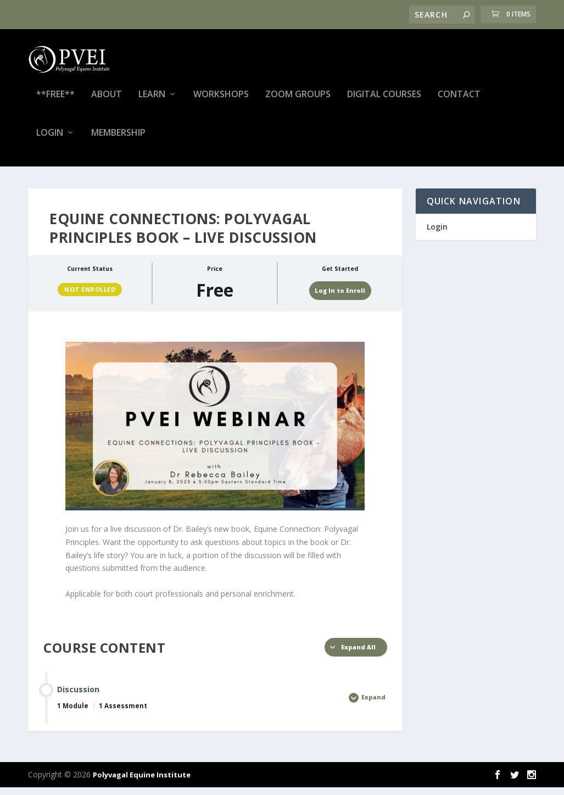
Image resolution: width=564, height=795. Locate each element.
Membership (118, 141)
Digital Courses (384, 102)
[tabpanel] (215, 478)
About (106, 102)
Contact (459, 102)
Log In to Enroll (340, 298)
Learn (151, 102)
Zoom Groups (298, 102)
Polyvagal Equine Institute (142, 782)
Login (49, 141)
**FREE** (55, 102)
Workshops (221, 102)
